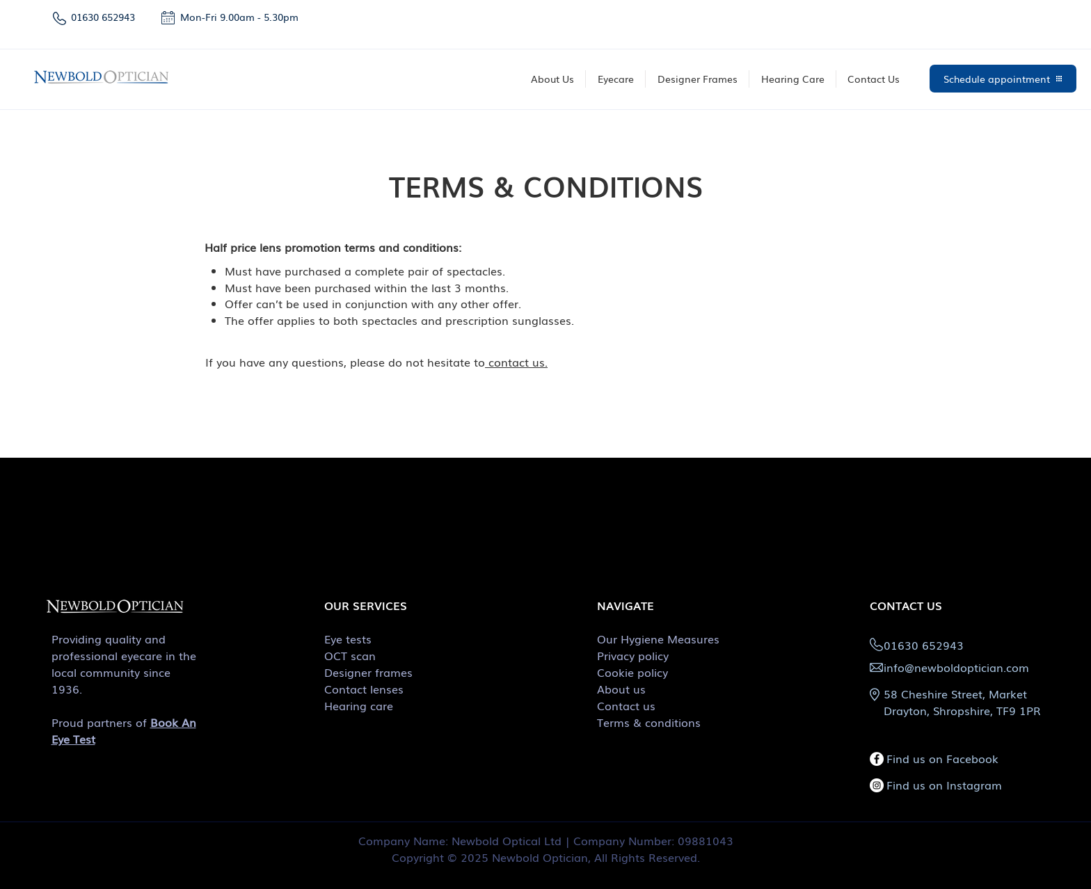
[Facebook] (877, 759)
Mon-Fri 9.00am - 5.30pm (240, 17)
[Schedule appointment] (1003, 79)
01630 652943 (103, 17)
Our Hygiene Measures (658, 638)
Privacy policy (633, 655)
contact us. (516, 361)
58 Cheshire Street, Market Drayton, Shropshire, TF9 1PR (962, 702)
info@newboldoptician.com (956, 667)
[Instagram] (877, 785)
